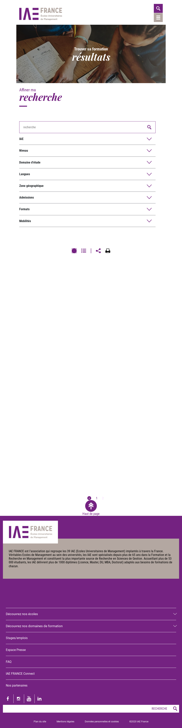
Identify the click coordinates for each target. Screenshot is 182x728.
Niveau (23, 150)
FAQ (8, 662)
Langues (24, 174)
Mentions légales (65, 721)
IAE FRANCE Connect (20, 673)
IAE (21, 139)
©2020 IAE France (138, 721)
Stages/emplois (17, 638)
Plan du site (40, 721)
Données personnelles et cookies (102, 721)
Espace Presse (16, 650)
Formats (24, 209)
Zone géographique (31, 186)
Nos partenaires (16, 685)
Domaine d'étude (29, 162)
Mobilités (25, 221)
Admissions (26, 197)
